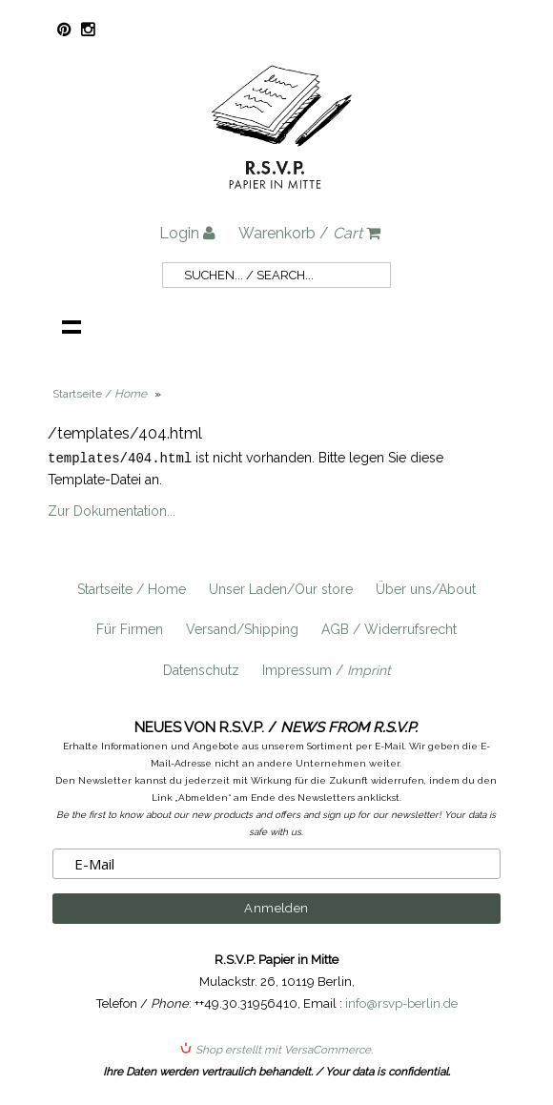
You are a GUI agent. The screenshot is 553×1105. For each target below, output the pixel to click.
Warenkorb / (309, 233)
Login (187, 233)
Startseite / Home (131, 588)
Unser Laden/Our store (281, 588)
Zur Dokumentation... (111, 510)
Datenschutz (201, 669)
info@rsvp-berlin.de (401, 1002)
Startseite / (99, 393)
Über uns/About (426, 588)
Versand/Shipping (242, 628)
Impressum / (326, 669)
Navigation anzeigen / (71, 326)
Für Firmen (129, 628)
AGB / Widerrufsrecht (389, 628)
